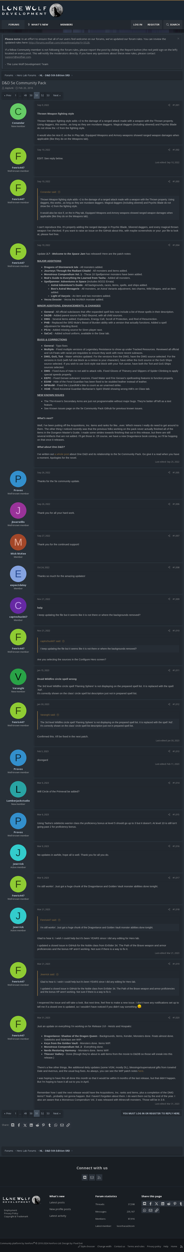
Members (66, 24)
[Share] (167, 107)
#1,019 (174, 968)
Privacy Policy (16, 1208)
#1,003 (174, 183)
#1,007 (174, 537)
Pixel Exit (81, 1243)
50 (32, 97)
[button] (22, 24)
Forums (14, 24)
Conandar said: (50, 193)
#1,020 (174, 1022)
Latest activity (59, 1210)
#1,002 (174, 151)
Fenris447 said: (50, 925)
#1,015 (174, 819)
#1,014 (174, 787)
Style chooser (82, 1246)
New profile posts (62, 1203)
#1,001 (174, 106)
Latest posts (58, 1197)
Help (162, 1246)
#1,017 (174, 882)
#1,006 (174, 505)
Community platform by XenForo (34, 1243)
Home (171, 1246)
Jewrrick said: (49, 979)
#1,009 (174, 600)
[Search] (172, 24)
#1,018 (174, 914)
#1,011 (174, 672)
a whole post (63, 455)
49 (27, 97)
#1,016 (174, 851)
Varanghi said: (49, 716)
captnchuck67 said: (52, 642)
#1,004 (174, 246)
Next (57, 97)
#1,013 (174, 756)
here (151, 1076)
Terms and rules (132, 1246)
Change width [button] (101, 1246)
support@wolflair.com (20, 58)
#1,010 (174, 632)
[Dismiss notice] (176, 40)
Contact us (116, 1246)
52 (44, 97)
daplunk (11, 89)
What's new (39, 24)
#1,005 (174, 474)
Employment (15, 1204)
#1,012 (174, 705)
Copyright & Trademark (21, 1211)
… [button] (22, 97)
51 (38, 97)
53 (49, 97)
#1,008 (174, 569)
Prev (10, 97)
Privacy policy (151, 1246)
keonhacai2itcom (123, 1225)
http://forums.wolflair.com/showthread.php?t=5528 (61, 44)
